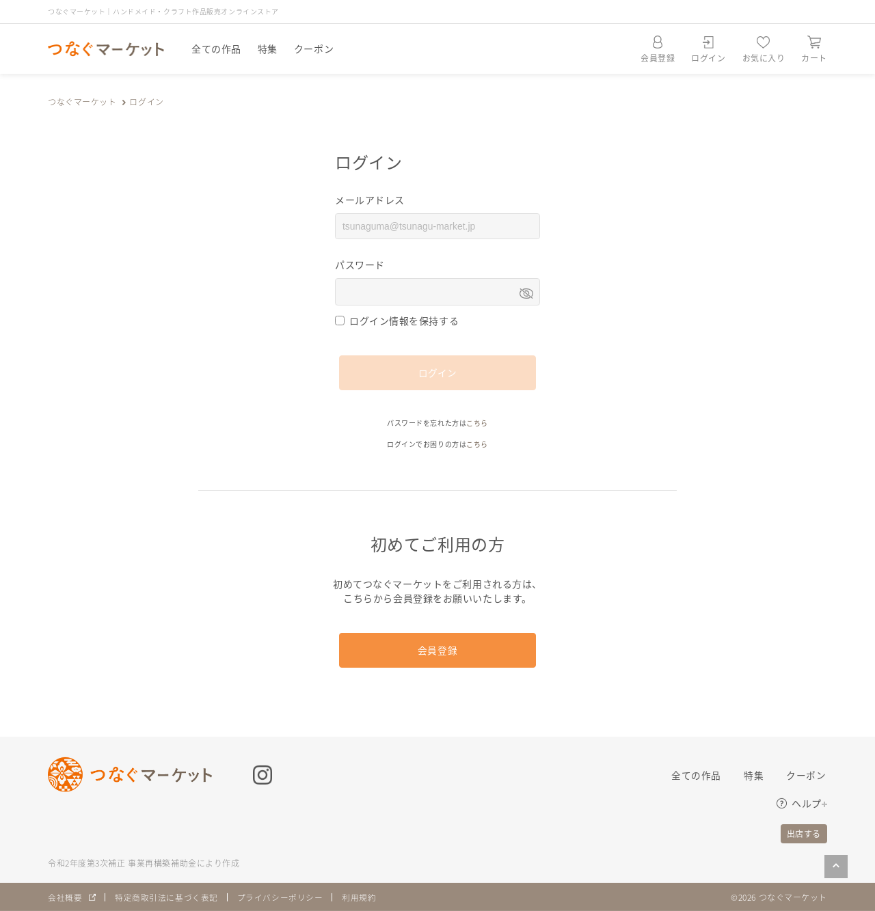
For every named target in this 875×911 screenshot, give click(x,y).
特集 (268, 48)
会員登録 (437, 650)
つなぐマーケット (82, 101)
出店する (804, 833)
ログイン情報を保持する (404, 320)
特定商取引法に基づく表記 (166, 897)
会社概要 (65, 897)
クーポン (314, 48)
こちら (477, 423)
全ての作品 (216, 48)
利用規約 (359, 897)
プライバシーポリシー (280, 897)
